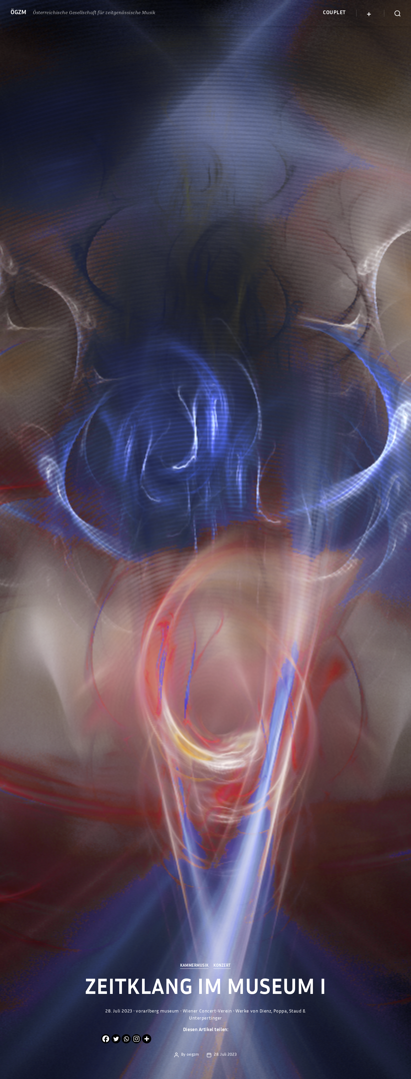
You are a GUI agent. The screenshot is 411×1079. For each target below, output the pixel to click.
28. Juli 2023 (225, 1054)
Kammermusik (194, 965)
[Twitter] (116, 1038)
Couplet (334, 12)
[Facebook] (105, 1038)
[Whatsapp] (126, 1038)
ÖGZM (18, 13)
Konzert (222, 965)
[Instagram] (136, 1038)
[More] (146, 1038)
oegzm (193, 1054)
